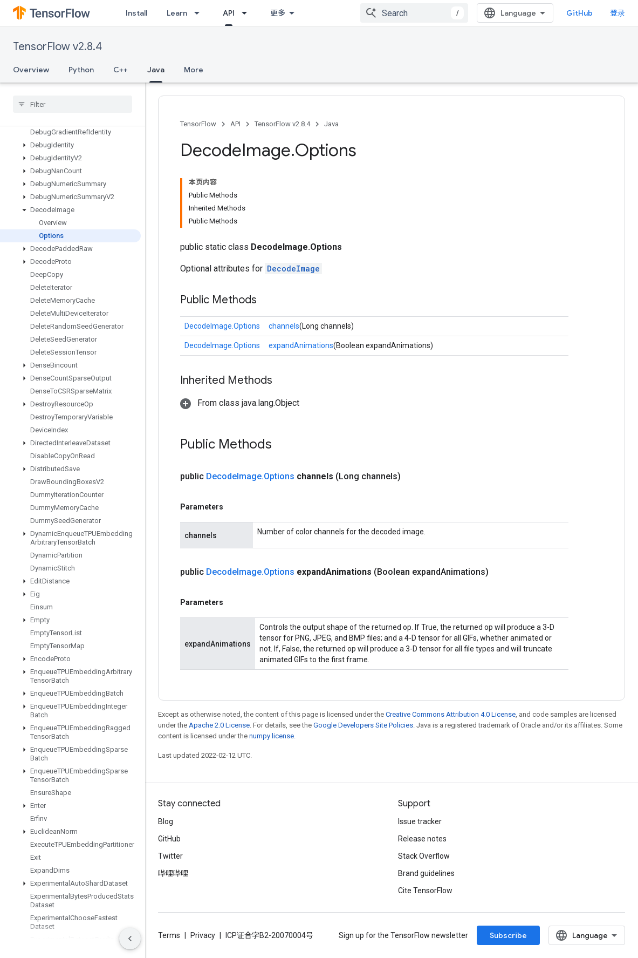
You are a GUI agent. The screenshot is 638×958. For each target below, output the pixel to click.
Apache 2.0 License (219, 725)
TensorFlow (198, 124)
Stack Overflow (424, 856)
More (193, 69)
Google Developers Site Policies (363, 725)
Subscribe (508, 935)
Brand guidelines (426, 873)
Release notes (422, 838)
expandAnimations (301, 345)
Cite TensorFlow (425, 890)
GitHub (579, 13)
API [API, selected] (229, 13)
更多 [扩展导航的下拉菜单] (277, 13)
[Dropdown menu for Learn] (200, 13)
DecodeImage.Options (222, 326)
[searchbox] (72, 104)
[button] (70, 145)
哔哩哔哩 (173, 873)
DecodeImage (293, 268)
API (235, 124)
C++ (120, 69)
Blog (165, 821)
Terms (169, 935)
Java (331, 124)
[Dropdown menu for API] (247, 13)
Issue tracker (420, 821)
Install (136, 13)
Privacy (202, 935)
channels (284, 326)
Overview (31, 69)
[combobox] (414, 13)
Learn (177, 13)
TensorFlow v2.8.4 (57, 46)
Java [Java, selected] (155, 69)
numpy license (271, 736)
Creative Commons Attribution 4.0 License (451, 714)
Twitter (170, 856)
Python (81, 69)
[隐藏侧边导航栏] (130, 938)
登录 (617, 13)
